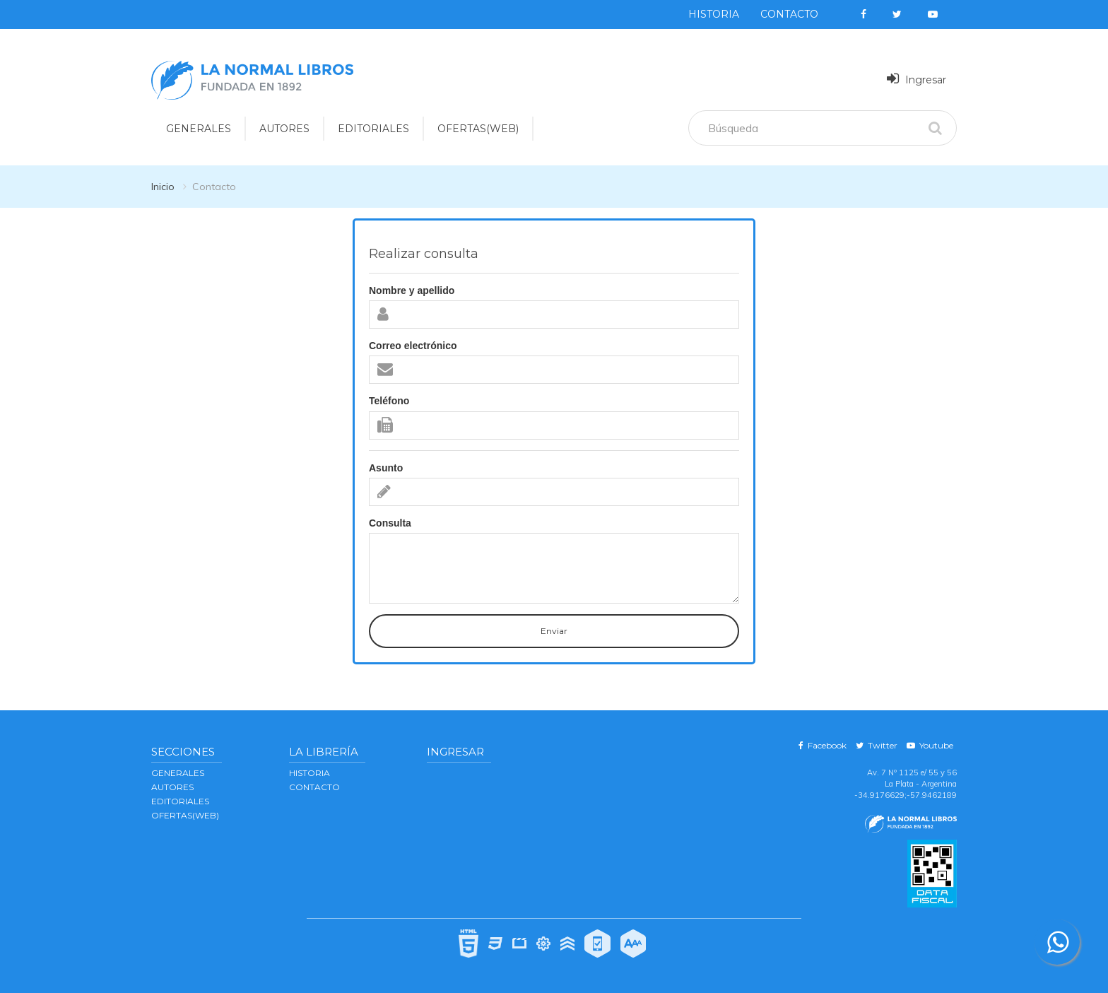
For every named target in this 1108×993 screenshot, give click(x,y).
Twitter (876, 745)
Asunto (386, 468)
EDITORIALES (180, 801)
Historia (713, 14)
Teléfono (389, 400)
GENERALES (177, 773)
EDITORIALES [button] (373, 128)
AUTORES (172, 787)
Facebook (822, 745)
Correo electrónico (412, 345)
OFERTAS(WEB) (478, 128)
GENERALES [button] (198, 128)
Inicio (163, 186)
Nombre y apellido (411, 290)
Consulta (390, 523)
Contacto (789, 14)
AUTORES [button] (284, 128)
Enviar (554, 630)
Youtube (930, 745)
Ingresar (916, 78)
